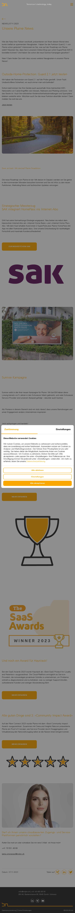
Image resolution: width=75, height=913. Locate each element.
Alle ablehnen (37, 470)
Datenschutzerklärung (35, 461)
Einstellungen (63, 429)
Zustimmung (11, 429)
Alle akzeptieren (37, 483)
